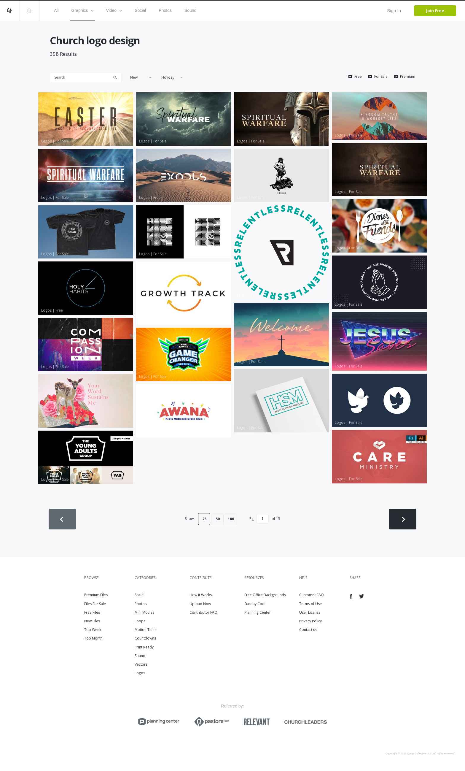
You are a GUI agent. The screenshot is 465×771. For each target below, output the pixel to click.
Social (140, 10)
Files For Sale (95, 603)
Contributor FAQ (203, 612)
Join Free (435, 10)
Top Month (93, 638)
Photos (165, 10)
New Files (92, 621)
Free (358, 76)
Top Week (92, 629)
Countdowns (145, 638)
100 (231, 518)
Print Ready (144, 647)
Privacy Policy (310, 621)
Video (114, 10)
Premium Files (96, 594)
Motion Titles (145, 629)
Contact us (308, 629)
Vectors (141, 664)
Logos (140, 672)
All (56, 10)
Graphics (82, 10)
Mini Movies (144, 612)
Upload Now (200, 603)
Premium (407, 76)
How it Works (200, 594)
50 (218, 518)
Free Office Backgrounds (265, 594)
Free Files (92, 612)
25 (204, 518)
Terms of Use (310, 603)
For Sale (381, 76)
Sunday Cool (254, 603)
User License (310, 612)
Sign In (394, 10)
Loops (140, 621)
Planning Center (257, 612)
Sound (190, 10)
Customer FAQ (311, 594)
